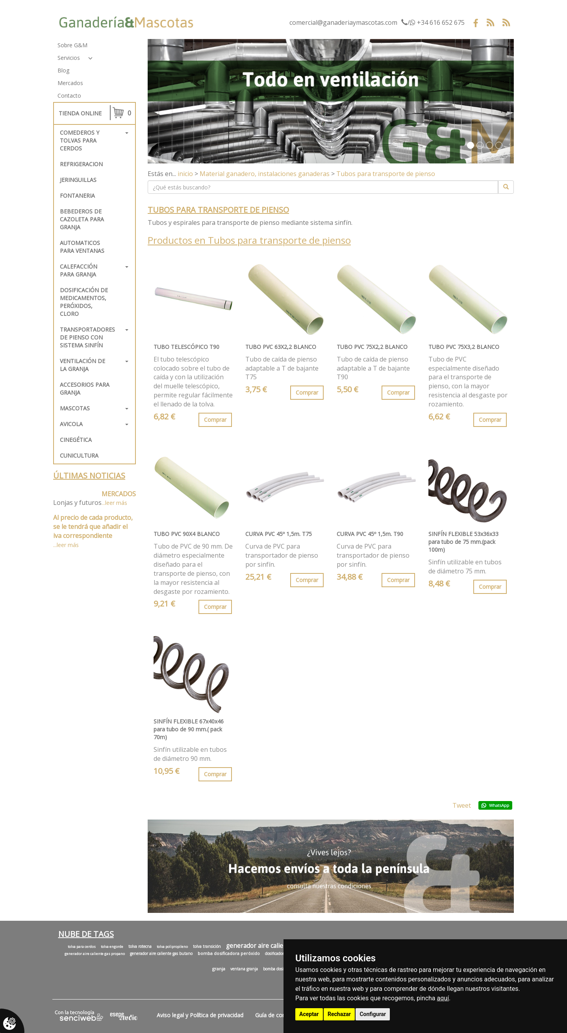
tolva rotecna (140, 946)
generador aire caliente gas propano (95, 953)
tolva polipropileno (172, 946)
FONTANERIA (77, 195)
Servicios (68, 57)
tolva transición (207, 946)
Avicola (71, 424)
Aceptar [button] (309, 1014)
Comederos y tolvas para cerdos (79, 140)
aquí (443, 998)
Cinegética (76, 439)
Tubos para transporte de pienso (385, 173)
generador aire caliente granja (269, 946)
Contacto (69, 95)
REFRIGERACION (81, 164)
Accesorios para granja (84, 388)
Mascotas (75, 408)
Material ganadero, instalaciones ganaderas (265, 173)
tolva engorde (112, 946)
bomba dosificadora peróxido (229, 953)
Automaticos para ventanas (82, 246)
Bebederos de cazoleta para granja (82, 219)
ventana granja (244, 969)
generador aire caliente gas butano (161, 953)
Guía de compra (275, 1015)
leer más (116, 502)
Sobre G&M (72, 45)
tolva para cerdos (82, 946)
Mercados (70, 83)
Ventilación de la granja (82, 365)
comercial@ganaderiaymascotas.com (343, 22)
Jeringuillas (78, 180)
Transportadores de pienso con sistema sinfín (87, 337)
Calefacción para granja (78, 270)
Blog (63, 70)
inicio (185, 173)
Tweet (461, 805)
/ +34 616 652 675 (433, 22)
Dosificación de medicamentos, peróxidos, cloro (84, 301)
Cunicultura (79, 455)
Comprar (215, 419)
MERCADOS (119, 494)
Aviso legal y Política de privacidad (200, 1015)
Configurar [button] (372, 1014)
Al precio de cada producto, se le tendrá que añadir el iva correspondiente (93, 526)
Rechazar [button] (339, 1014)
